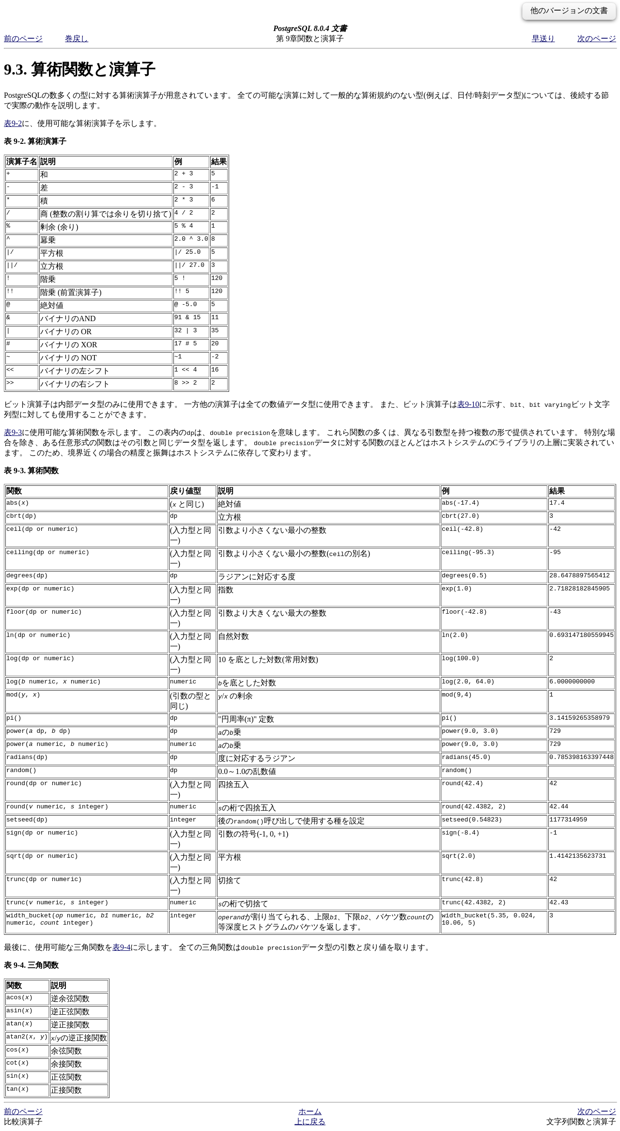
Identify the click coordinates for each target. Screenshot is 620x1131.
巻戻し (76, 38)
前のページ (23, 38)
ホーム (310, 1111)
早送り (543, 38)
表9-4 (121, 947)
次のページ (596, 38)
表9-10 (468, 404)
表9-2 (13, 123)
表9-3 (13, 432)
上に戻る (310, 1121)
